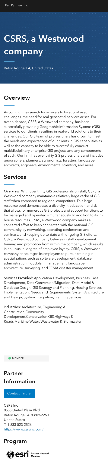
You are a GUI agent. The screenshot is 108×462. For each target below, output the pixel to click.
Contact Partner (19, 393)
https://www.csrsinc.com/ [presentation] (24, 429)
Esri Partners (13, 5)
